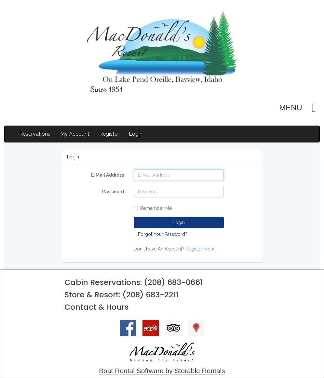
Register (109, 134)
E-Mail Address (107, 175)
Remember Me (153, 208)
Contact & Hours (96, 307)
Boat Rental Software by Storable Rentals (162, 370)
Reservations (34, 134)
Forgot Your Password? (162, 234)
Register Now (200, 248)
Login (135, 134)
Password (113, 191)
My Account (74, 134)
